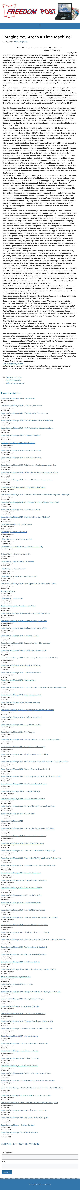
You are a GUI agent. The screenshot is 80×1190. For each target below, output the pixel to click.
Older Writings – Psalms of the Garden (14, 532)
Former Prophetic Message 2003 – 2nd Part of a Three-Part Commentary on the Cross (29, 472)
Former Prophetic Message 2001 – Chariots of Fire (18, 813)
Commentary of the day (14, 377)
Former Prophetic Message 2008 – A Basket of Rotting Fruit (21, 717)
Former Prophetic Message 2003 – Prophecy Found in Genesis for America (26, 769)
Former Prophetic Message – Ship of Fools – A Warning (19, 1051)
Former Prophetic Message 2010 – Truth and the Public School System (24, 1117)
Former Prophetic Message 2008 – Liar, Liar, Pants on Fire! (21, 695)
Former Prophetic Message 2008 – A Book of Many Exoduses (21, 406)
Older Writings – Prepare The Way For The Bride (17, 561)
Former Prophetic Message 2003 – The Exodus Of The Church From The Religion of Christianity (33, 687)
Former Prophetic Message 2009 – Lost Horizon (17, 984)
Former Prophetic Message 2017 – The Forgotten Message (20, 791)
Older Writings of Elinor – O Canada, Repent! (16, 524)
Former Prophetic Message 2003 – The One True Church (20, 1058)
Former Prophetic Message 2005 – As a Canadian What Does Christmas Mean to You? (30, 502)
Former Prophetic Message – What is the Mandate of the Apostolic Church (26, 1095)
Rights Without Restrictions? (15, 383)
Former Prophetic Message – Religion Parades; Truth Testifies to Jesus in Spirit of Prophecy (31, 1088)
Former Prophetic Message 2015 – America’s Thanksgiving (21, 873)
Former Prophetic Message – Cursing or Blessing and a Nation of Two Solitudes (28, 1080)
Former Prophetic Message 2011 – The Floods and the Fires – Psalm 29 (25, 932)
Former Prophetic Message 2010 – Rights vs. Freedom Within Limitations (26, 643)
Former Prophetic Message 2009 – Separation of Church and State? (23, 836)
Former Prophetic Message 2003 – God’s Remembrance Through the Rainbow (27, 428)
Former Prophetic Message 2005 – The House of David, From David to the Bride (28, 865)
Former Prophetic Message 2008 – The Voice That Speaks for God (23, 1014)
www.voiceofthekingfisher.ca (13, 363)
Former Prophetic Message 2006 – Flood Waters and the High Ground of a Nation (28, 969)
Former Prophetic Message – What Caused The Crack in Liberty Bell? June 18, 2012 (29, 1103)
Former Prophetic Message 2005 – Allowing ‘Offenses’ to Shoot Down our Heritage (29, 917)
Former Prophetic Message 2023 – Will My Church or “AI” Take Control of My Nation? (30, 739)
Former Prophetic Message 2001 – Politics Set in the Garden (21, 895)
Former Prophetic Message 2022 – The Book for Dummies (20, 509)
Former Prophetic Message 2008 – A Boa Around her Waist (21, 673)
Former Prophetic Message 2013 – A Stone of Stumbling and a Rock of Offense (27, 828)
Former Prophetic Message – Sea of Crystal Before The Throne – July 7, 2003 (27, 1028)
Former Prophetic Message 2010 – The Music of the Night (20, 962)
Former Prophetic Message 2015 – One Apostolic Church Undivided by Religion (28, 806)
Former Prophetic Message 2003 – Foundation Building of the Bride (24, 621)
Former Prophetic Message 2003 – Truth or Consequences (20, 702)
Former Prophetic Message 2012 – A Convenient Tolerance (21, 435)
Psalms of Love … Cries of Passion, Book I (15, 554)
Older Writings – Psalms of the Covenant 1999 (16, 539)
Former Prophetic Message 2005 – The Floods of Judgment (21, 902)
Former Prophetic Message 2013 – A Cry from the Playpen (20, 724)
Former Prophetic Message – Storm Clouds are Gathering (20, 1006)
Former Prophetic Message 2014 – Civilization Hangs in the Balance (24, 628)
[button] (40, 25)
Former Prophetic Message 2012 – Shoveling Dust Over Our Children (24, 754)
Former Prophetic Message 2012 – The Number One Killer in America (24, 413)
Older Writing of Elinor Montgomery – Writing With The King (22, 546)
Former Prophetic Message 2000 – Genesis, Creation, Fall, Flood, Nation (25, 613)
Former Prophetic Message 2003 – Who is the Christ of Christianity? (24, 947)
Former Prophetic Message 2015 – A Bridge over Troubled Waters (23, 487)
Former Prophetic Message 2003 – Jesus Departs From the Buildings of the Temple (29, 584)
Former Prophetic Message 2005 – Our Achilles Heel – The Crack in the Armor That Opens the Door (34, 762)
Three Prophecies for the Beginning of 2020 (15, 977)
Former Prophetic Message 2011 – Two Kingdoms (18, 732)
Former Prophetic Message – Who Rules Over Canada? (19, 1132)
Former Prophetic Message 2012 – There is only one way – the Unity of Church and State (31, 776)
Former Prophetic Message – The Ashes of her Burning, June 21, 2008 (24, 1043)
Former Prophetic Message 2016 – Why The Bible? (18, 443)
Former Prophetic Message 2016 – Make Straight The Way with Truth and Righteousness (31, 858)
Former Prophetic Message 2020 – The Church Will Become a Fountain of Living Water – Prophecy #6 (35, 495)
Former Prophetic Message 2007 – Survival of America (19, 1036)
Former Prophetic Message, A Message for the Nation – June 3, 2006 (24, 1110)
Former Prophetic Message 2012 (12, 821)
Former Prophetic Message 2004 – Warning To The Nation (20, 665)
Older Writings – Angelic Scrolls (12, 598)
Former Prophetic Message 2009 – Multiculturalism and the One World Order (27, 420)
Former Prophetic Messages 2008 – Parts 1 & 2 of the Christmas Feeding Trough (28, 851)
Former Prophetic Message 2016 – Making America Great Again (22, 999)
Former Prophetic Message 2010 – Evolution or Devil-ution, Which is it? (25, 517)
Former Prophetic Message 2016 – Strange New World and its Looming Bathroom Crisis (30, 991)
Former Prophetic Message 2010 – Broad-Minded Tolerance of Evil (23, 650)
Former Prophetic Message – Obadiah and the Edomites (19, 1066)
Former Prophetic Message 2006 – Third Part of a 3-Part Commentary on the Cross (29, 465)
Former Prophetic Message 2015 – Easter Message (18, 398)
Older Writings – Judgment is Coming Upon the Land (19, 576)
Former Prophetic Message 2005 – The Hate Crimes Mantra (21, 450)
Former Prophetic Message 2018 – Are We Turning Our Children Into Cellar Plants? (29, 658)
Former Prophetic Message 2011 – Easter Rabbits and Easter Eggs (23, 747)
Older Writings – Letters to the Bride (13, 569)
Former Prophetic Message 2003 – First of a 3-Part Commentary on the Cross (27, 480)
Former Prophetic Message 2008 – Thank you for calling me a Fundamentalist (27, 1021)
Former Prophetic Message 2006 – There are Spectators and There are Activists (27, 710)
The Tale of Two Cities (13, 380)
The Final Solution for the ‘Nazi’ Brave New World (18, 606)
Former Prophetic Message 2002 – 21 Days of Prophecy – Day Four (23, 880)
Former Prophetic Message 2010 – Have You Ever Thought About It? (24, 784)
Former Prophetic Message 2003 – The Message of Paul (19, 635)
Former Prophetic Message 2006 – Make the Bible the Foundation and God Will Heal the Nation (33, 939)
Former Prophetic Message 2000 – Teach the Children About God (23, 910)
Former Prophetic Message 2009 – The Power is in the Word (21, 457)
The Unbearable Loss (8, 591)
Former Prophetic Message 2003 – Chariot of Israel (18, 680)
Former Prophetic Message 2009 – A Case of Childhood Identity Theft (24, 925)
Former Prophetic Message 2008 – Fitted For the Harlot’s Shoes (22, 843)
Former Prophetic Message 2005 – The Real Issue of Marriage (22, 888)
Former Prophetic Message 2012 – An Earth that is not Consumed (23, 799)
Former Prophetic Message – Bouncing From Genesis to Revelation (23, 954)
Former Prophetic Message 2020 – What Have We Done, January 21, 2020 (26, 1073)
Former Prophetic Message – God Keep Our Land (17, 1125)
